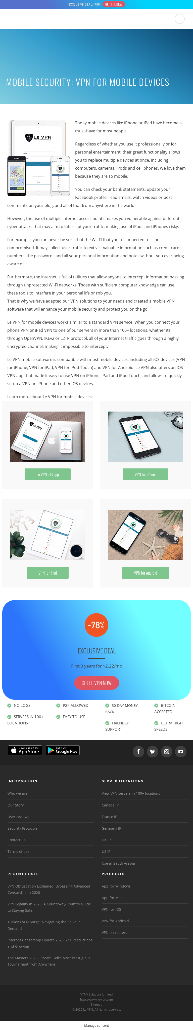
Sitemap (97, 1004)
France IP (109, 816)
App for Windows (116, 886)
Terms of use (18, 851)
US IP (106, 851)
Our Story (16, 805)
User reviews (18, 816)
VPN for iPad (41, 367)
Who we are (17, 793)
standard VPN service (112, 322)
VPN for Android (118, 367)
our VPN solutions (80, 301)
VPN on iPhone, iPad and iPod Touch (105, 375)
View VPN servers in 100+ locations (131, 793)
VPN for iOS (111, 909)
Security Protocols (22, 828)
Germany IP (111, 828)
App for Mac (112, 897)
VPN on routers (114, 932)
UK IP (106, 839)
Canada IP (110, 805)
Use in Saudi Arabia (118, 863)
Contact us (16, 839)
